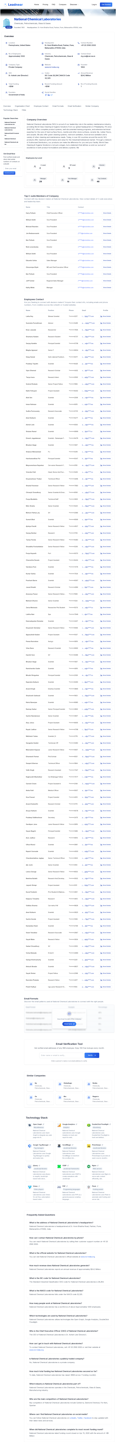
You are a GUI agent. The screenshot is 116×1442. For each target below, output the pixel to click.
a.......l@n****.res (87, 790)
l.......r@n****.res (87, 614)
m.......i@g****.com (88, 350)
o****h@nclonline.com (86, 267)
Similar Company (92, 106)
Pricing (45, 4)
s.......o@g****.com (88, 763)
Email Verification (74, 106)
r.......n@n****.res (87, 404)
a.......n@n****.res (87, 397)
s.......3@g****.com (88, 336)
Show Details (107, 213)
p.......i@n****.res (87, 364)
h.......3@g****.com (88, 655)
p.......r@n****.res (87, 817)
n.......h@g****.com (88, 438)
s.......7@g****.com (88, 919)
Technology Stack (10, 110)
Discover (74, 4)
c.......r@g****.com (88, 628)
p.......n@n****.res (88, 641)
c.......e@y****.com (88, 560)
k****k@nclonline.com (85, 240)
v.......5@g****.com (88, 905)
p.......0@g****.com (88, 553)
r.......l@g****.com (87, 682)
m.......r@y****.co (87, 675)
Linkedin (73, 1418)
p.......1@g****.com (88, 987)
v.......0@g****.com (88, 770)
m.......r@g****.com (88, 465)
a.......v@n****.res (87, 838)
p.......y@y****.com (88, 513)
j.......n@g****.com (88, 824)
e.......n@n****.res (88, 621)
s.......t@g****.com (88, 357)
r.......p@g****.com (88, 709)
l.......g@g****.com (88, 872)
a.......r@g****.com (88, 594)
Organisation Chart (22, 106)
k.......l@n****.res (87, 926)
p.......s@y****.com (88, 540)
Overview (7, 106)
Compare (62, 4)
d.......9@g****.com (88, 756)
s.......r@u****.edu (88, 716)
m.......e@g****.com (88, 601)
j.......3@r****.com (87, 587)
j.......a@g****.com (88, 939)
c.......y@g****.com (88, 492)
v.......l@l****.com (87, 370)
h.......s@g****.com (88, 546)
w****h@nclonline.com (86, 220)
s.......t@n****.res (87, 519)
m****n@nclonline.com (86, 226)
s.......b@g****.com (88, 946)
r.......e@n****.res (87, 668)
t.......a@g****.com (88, 377)
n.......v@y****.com (88, 736)
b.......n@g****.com (88, 831)
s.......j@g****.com (88, 960)
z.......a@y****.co (87, 607)
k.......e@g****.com (88, 899)
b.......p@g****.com (88, 580)
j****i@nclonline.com (85, 233)
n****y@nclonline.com (85, 247)
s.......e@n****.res (87, 343)
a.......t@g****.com (88, 526)
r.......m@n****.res (87, 777)
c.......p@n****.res (88, 858)
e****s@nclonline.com (85, 260)
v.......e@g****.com (88, 953)
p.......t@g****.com (88, 411)
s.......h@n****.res (87, 452)
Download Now (9, 173)
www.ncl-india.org (52, 67)
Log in (94, 4)
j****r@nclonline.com (85, 281)
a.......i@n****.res (87, 418)
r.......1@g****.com (87, 729)
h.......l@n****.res (87, 458)
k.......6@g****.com (88, 330)
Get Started (106, 4)
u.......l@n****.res (87, 844)
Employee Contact (41, 106)
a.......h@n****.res (87, 689)
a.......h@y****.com (88, 811)
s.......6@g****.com (88, 695)
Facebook (88, 1418)
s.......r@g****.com (88, 486)
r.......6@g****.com (88, 391)
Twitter (80, 1418)
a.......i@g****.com (88, 804)
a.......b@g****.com (88, 966)
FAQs (24, 110)
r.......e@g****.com (88, 851)
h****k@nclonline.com (85, 213)
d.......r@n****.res (87, 479)
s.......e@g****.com (88, 384)
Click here (69, 1024)
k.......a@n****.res (87, 574)
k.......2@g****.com (88, 892)
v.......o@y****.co (87, 472)
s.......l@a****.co (87, 431)
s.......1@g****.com (88, 797)
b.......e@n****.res (88, 445)
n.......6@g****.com (88, 506)
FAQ (53, 4)
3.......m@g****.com (88, 784)
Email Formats (58, 106)
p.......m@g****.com (88, 323)
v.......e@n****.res (87, 567)
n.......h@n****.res (87, 878)
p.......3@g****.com (88, 499)
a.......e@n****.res (88, 425)
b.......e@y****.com (88, 662)
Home (36, 4)
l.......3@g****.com (88, 316)
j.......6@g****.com (88, 885)
